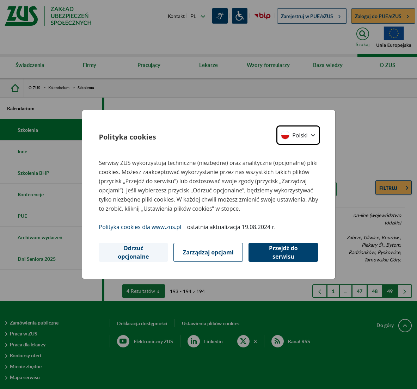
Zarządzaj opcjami (208, 252)
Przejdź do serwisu (283, 252)
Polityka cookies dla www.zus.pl (140, 227)
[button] (298, 135)
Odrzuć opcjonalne (133, 252)
